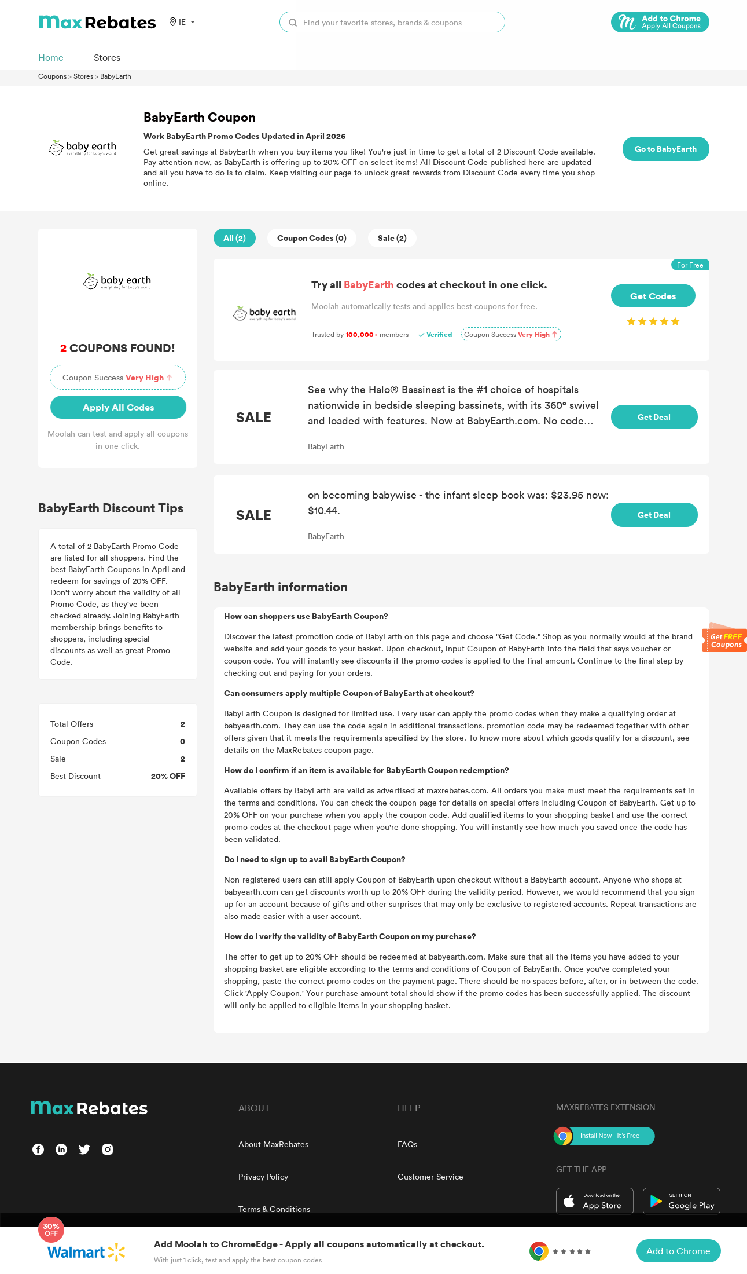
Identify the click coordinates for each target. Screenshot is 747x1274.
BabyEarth (115, 76)
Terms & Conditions (274, 1208)
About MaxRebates (273, 1143)
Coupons (52, 76)
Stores (83, 76)
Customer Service (430, 1176)
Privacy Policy (263, 1176)
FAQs (407, 1143)
